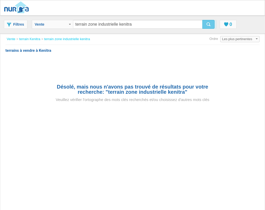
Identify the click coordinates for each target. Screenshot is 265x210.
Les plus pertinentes (240, 39)
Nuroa (17, 7)
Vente (53, 24)
